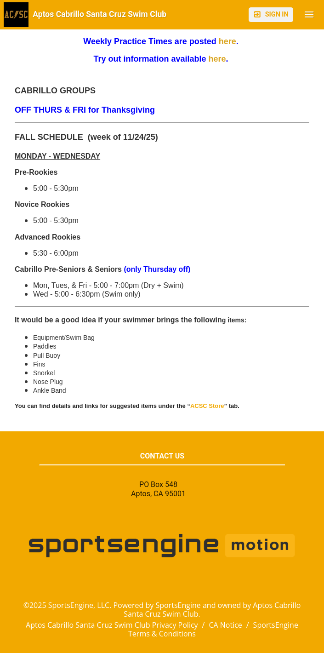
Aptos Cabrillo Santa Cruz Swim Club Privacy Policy (112, 625)
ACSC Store (207, 405)
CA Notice (225, 625)
